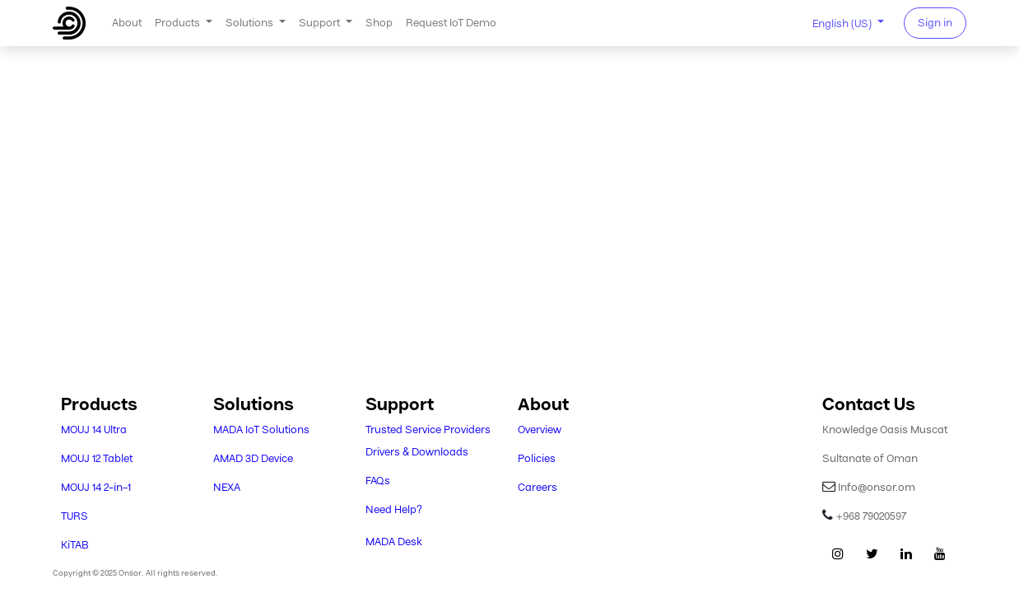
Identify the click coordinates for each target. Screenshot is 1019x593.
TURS (74, 516)
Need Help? (393, 509)
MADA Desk (393, 541)
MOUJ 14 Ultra (94, 429)
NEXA (226, 487)
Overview (539, 429)
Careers (537, 487)
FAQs (377, 480)
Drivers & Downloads (416, 451)
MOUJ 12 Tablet (97, 458)
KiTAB (75, 544)
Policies (537, 458)
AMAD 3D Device (253, 458)
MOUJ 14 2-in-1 (96, 487)
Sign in (935, 22)
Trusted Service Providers (428, 429)
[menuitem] (126, 22)
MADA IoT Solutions (261, 429)
